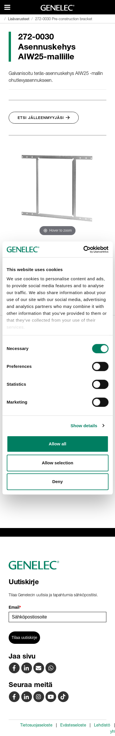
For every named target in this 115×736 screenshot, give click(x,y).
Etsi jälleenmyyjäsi (44, 118)
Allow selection (57, 462)
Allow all (57, 443)
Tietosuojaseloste (36, 725)
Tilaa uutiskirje (24, 637)
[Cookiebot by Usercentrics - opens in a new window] (83, 249)
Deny (57, 481)
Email (15, 607)
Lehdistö (102, 725)
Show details (84, 425)
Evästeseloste (73, 725)
